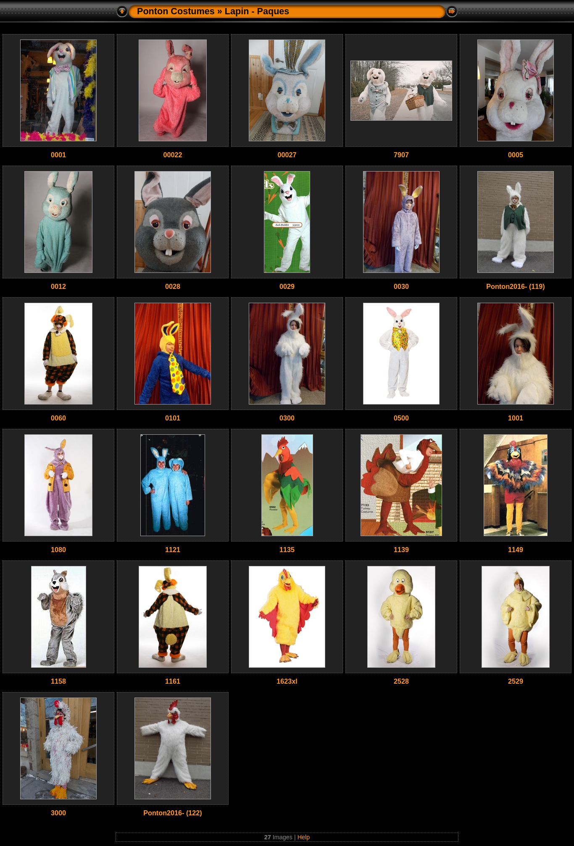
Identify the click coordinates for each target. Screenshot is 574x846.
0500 (401, 418)
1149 (515, 549)
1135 (287, 549)
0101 (172, 418)
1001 (515, 418)
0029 (287, 286)
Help (304, 837)
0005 (515, 155)
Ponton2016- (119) (515, 286)
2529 (515, 681)
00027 (286, 155)
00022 (172, 155)
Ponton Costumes (176, 11)
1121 (172, 549)
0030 (401, 286)
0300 (287, 418)
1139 (401, 549)
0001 (58, 155)
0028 (172, 286)
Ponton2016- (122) (172, 813)
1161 (172, 681)
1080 (58, 549)
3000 (58, 813)
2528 (401, 681)
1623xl (287, 681)
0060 (58, 418)
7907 (401, 155)
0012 (58, 286)
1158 (58, 681)
